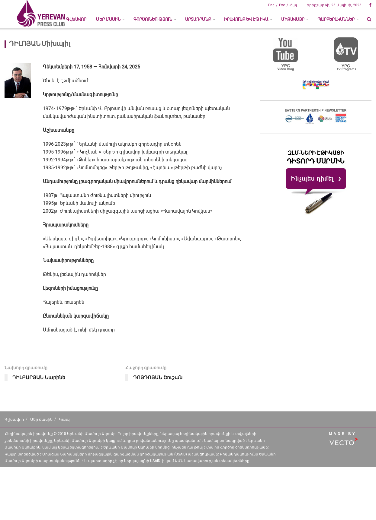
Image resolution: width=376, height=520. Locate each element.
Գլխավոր (76, 19)
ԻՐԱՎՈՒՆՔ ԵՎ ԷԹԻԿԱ (246, 19)
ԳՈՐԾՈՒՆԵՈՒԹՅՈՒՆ (152, 19)
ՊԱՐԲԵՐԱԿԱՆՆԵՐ (336, 19)
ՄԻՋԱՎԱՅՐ (292, 19)
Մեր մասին (41, 419)
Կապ (64, 419)
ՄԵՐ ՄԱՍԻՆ (108, 19)
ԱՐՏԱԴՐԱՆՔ (198, 19)
